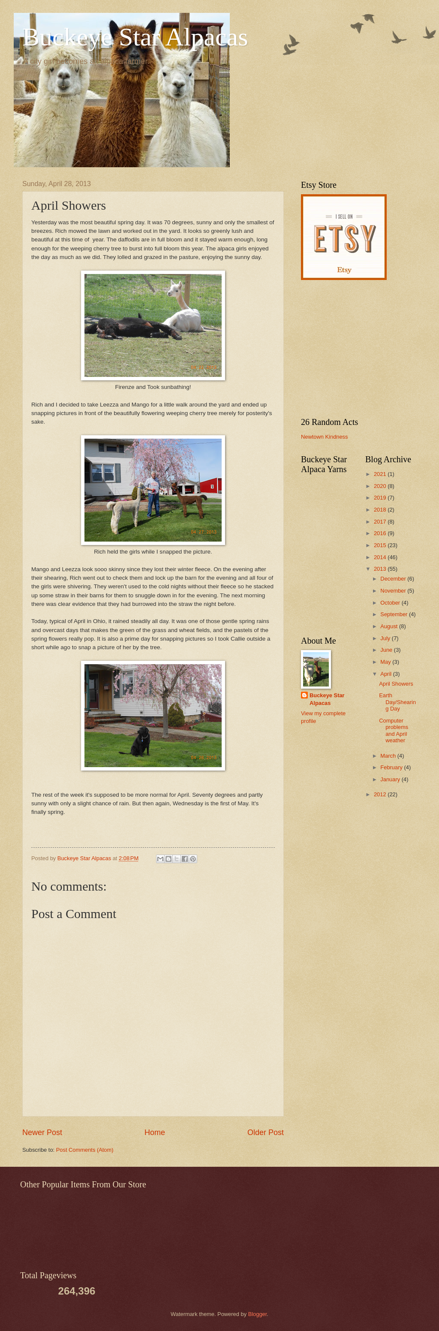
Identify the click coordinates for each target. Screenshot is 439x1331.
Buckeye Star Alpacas (135, 37)
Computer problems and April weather (393, 730)
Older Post (265, 1132)
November (393, 590)
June (387, 650)
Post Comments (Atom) (85, 1150)
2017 (381, 521)
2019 (381, 497)
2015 (381, 545)
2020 (381, 486)
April (386, 674)
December (393, 578)
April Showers (396, 684)
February (392, 767)
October (390, 602)
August (389, 626)
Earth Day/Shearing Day (397, 702)
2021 (381, 474)
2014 (381, 557)
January (390, 779)
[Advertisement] (354, 348)
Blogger (257, 1314)
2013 (381, 569)
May (386, 662)
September (394, 614)
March (388, 756)
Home (154, 1132)
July (385, 638)
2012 (381, 794)
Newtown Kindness (324, 437)
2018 (381, 509)
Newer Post (42, 1132)
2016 (381, 533)
